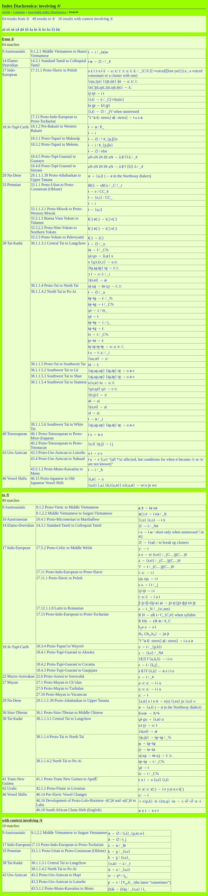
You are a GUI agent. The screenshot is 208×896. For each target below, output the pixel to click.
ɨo (44, 29)
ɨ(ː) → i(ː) (96, 238)
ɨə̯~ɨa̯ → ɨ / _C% (101, 304)
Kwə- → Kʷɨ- (149, 713)
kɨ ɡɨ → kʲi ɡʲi (99, 105)
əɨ (22, 29)
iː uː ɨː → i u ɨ (149, 597)
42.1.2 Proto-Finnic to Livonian (60, 788)
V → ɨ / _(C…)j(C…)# (156, 567)
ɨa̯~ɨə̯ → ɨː (96, 328)
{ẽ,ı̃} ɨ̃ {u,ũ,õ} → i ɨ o (155, 659)
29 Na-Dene (11, 175)
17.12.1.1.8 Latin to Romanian (59, 608)
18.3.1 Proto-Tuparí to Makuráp (55, 138)
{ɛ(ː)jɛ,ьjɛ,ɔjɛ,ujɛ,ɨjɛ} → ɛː (110, 87)
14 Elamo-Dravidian (10, 63)
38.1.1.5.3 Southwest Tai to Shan (56, 376)
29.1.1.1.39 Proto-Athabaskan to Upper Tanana (72, 700)
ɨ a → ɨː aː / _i (99, 353)
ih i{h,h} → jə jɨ (154, 634)
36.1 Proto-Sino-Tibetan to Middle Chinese (69, 712)
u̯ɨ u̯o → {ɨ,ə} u (100, 256)
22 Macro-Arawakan (18, 676)
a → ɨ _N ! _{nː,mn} (155, 609)
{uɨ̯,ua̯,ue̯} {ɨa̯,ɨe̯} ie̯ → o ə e (111, 371)
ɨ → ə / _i (95, 419)
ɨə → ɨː (93, 365)
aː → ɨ (143, 695)
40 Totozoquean (14, 434)
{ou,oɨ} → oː (98, 359)
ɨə (58, 29)
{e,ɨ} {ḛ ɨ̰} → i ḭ (100, 444)
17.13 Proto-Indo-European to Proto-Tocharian (54, 119)
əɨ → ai (94, 401)
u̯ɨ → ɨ (93, 316)
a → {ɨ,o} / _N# (151, 653)
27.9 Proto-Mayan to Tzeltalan (59, 688)
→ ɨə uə (148, 508)
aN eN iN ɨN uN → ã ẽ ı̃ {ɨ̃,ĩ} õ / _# (115, 167)
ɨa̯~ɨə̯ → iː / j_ (99, 322)
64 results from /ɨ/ (15, 19)
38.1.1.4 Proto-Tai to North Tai (54, 285)
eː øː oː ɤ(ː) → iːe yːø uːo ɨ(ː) (161, 789)
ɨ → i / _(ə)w (98, 52)
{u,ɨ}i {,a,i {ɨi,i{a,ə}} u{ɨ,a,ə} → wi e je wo (122, 485)
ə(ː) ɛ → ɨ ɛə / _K (153, 514)
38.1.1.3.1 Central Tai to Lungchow (58, 243)
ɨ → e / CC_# (98, 191)
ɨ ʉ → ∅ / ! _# (99, 61)
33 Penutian (11, 185)
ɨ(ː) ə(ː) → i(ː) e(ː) (102, 219)
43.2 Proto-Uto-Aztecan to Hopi (56, 875)
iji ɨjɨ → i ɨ (96, 93)
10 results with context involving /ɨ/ (85, 19)
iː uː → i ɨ (146, 573)
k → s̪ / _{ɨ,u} (119, 851)
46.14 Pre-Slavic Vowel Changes (61, 794)
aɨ (3, 29)
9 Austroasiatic (14, 51)
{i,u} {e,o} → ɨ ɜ (152, 520)
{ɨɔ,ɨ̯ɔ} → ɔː (97, 395)
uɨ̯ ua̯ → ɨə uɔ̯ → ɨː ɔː (105, 286)
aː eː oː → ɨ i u (150, 683)
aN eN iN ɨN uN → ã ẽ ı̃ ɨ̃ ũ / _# (113, 157)
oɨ (12, 29)
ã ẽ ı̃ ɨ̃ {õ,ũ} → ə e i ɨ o (156, 671)
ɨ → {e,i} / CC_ (100, 197)
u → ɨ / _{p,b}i (150, 647)
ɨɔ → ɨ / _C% (98, 334)
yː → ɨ (143, 548)
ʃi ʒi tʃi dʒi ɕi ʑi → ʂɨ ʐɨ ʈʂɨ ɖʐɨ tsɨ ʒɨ (167, 603)
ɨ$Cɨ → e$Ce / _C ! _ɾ (105, 185)
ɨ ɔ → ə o (95, 434)
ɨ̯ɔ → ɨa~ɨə (147, 749)
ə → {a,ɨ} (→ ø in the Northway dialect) (119, 176)
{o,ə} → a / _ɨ (119, 863)
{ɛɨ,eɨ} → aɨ (97, 280)
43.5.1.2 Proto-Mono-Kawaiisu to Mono (62, 888)
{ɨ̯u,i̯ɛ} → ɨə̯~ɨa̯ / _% (155, 737)
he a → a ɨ (147, 627)
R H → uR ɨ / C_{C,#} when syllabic (167, 615)
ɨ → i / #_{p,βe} (100, 145)
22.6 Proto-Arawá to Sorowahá (60, 676)
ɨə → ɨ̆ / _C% (98, 250)
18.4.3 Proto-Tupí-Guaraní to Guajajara (66, 670)
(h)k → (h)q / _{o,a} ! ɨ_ (127, 889)
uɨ (17, 29)
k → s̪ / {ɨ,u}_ (119, 857)
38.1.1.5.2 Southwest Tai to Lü (54, 370)
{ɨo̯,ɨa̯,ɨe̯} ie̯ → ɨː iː (103, 268)
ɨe (35, 29)
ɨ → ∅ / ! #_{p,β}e (103, 139)
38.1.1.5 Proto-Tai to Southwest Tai (58, 364)
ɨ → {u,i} (95, 210)
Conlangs (19, 12)
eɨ (8, 29)
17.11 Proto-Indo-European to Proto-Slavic (69, 572)
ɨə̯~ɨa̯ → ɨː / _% (100, 298)
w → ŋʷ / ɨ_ (118, 876)
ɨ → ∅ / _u (96, 244)
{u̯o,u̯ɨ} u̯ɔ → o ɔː (103, 389)
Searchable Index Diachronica (47, 12)
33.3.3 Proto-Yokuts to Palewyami (57, 237)
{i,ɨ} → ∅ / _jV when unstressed (113, 111)
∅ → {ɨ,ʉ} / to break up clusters (164, 542)
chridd (6, 12)
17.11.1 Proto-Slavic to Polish (54, 70)
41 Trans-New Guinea (13, 781)
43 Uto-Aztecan (14, 453)
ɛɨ (26, 29)
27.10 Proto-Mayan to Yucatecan (61, 694)
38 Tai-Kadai (12, 243)
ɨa (31, 29)
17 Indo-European (9, 72)
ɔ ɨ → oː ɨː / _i (99, 274)
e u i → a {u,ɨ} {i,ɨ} (154, 780)
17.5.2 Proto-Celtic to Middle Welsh (64, 548)
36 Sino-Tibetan (14, 712)
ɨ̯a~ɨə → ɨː (96, 340)
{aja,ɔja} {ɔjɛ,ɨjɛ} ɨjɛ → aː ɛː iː (113, 81)
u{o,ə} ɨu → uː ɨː (101, 383)
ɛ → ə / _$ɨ (117, 845)
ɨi (40, 29)
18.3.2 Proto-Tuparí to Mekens (54, 144)
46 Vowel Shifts (14, 478)
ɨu (48, 29)
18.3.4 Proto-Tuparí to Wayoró (60, 646)
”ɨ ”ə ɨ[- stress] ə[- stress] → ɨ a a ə (115, 117)
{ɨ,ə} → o (96, 479)
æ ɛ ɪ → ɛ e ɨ (149, 811)
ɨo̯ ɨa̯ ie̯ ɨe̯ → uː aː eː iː (106, 346)
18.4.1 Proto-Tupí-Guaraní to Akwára (65, 652)
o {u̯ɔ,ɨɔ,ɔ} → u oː (103, 262)
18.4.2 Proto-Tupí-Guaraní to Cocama (65, 664)
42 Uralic (9, 788)
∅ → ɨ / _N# (148, 526)
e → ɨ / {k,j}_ (149, 665)
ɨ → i (92, 133)
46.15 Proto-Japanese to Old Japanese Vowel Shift (52, 480)
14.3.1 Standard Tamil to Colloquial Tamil (68, 525)
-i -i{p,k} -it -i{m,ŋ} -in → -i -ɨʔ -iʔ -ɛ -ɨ (170, 801)
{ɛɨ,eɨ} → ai (97, 407)
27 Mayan (10, 682)
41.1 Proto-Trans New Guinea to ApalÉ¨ (67, 779)
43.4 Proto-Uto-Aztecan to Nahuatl (58, 459)
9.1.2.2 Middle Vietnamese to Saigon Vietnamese (74, 513)
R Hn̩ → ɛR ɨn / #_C (155, 621)
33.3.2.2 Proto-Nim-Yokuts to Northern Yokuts (54, 230)
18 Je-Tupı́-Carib (15, 127)
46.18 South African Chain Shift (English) (68, 810)
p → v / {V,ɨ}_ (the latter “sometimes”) (139, 882)
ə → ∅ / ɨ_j (117, 839)
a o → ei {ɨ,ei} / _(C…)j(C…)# (163, 554)
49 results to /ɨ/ (43, 19)
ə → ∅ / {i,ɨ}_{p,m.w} (126, 833)
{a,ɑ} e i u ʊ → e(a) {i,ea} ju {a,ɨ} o (167, 701)
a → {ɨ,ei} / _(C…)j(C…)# (159, 561)
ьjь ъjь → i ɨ (148, 579)
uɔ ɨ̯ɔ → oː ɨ (148, 725)
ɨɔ (53, 29)
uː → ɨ (143, 795)
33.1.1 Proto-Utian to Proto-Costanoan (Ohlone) (52, 187)
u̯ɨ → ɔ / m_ (97, 310)
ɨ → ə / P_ (96, 127)
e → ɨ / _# (146, 677)
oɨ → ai (94, 413)
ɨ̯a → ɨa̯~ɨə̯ (147, 743)
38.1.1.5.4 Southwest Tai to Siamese (59, 382)
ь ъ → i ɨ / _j (148, 585)
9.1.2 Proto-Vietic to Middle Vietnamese (67, 507)
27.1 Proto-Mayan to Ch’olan (59, 682)
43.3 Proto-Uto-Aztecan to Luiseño (58, 453)
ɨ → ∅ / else (97, 151)
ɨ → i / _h (95, 470)
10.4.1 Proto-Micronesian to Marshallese (67, 519)
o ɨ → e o (95, 453)
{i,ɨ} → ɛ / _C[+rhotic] (106, 99)
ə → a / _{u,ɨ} (119, 869)
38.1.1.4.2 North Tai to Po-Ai (53, 291)
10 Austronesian (15, 519)
